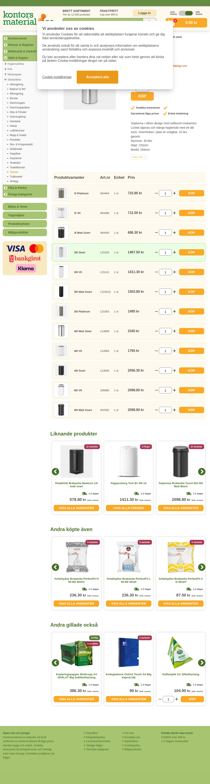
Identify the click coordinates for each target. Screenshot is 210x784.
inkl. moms (198, 13)
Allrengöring (16, 84)
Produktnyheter (19, 223)
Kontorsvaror (17, 38)
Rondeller (15, 139)
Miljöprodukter (18, 232)
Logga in (144, 13)
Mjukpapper (15, 74)
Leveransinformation (98, 741)
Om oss (129, 733)
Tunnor (14, 172)
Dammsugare (17, 102)
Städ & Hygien (18, 58)
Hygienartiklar (16, 63)
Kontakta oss (132, 737)
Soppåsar (15, 153)
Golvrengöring (17, 116)
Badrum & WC (18, 89)
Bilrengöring (16, 93)
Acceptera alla (97, 77)
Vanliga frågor (94, 745)
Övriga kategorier (20, 194)
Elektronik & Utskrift (22, 51)
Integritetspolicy (95, 737)
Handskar (15, 121)
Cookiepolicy (132, 745)
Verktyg (14, 181)
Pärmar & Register (21, 45)
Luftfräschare (17, 130)
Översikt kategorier (97, 749)
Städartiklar (14, 79)
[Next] (201, 471)
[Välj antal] (165, 193)
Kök (10, 69)
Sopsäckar (16, 158)
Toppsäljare (16, 215)
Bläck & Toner (18, 206)
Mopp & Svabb (18, 135)
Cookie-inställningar (57, 77)
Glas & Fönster (18, 112)
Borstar (14, 98)
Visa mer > (139, 157)
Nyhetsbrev (131, 741)
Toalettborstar (17, 167)
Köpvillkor (92, 733)
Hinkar (13, 125)
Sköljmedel (16, 149)
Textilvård (15, 162)
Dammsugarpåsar (20, 107)
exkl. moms (172, 13)
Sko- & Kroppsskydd (21, 144)
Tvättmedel (16, 176)
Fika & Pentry (17, 187)
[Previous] (55, 471)
